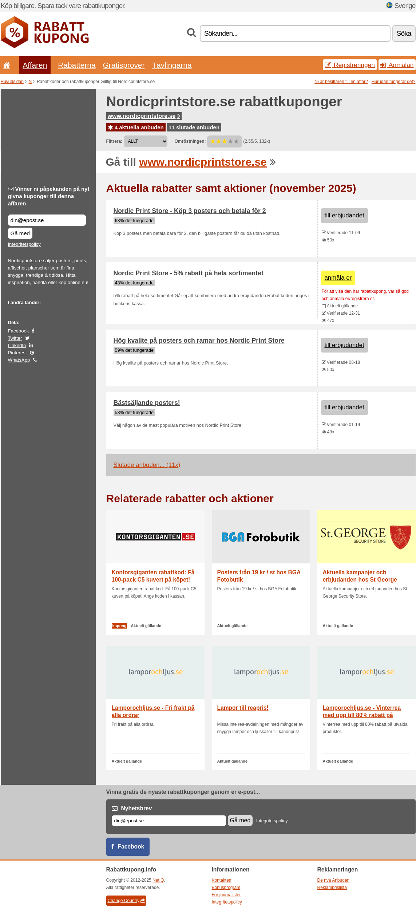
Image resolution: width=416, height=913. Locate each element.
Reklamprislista (332, 887)
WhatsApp (19, 360)
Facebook (18, 331)
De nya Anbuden (333, 880)
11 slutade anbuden (194, 127)
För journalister (226, 894)
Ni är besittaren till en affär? (341, 81)
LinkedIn (17, 345)
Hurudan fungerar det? (394, 81)
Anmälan (396, 64)
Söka (404, 33)
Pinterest (17, 352)
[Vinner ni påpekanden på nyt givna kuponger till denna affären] (47, 220)
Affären (35, 65)
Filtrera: (114, 141)
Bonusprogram (226, 887)
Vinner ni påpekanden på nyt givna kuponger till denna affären (49, 196)
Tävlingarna (171, 65)
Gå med (20, 233)
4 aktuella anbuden (136, 127)
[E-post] (169, 820)
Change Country (126, 900)
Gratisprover (124, 65)
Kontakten (221, 880)
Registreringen (350, 64)
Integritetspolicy (24, 244)
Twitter (15, 338)
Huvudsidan (12, 81)
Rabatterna (76, 65)
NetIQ (158, 880)
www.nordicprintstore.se (144, 116)
